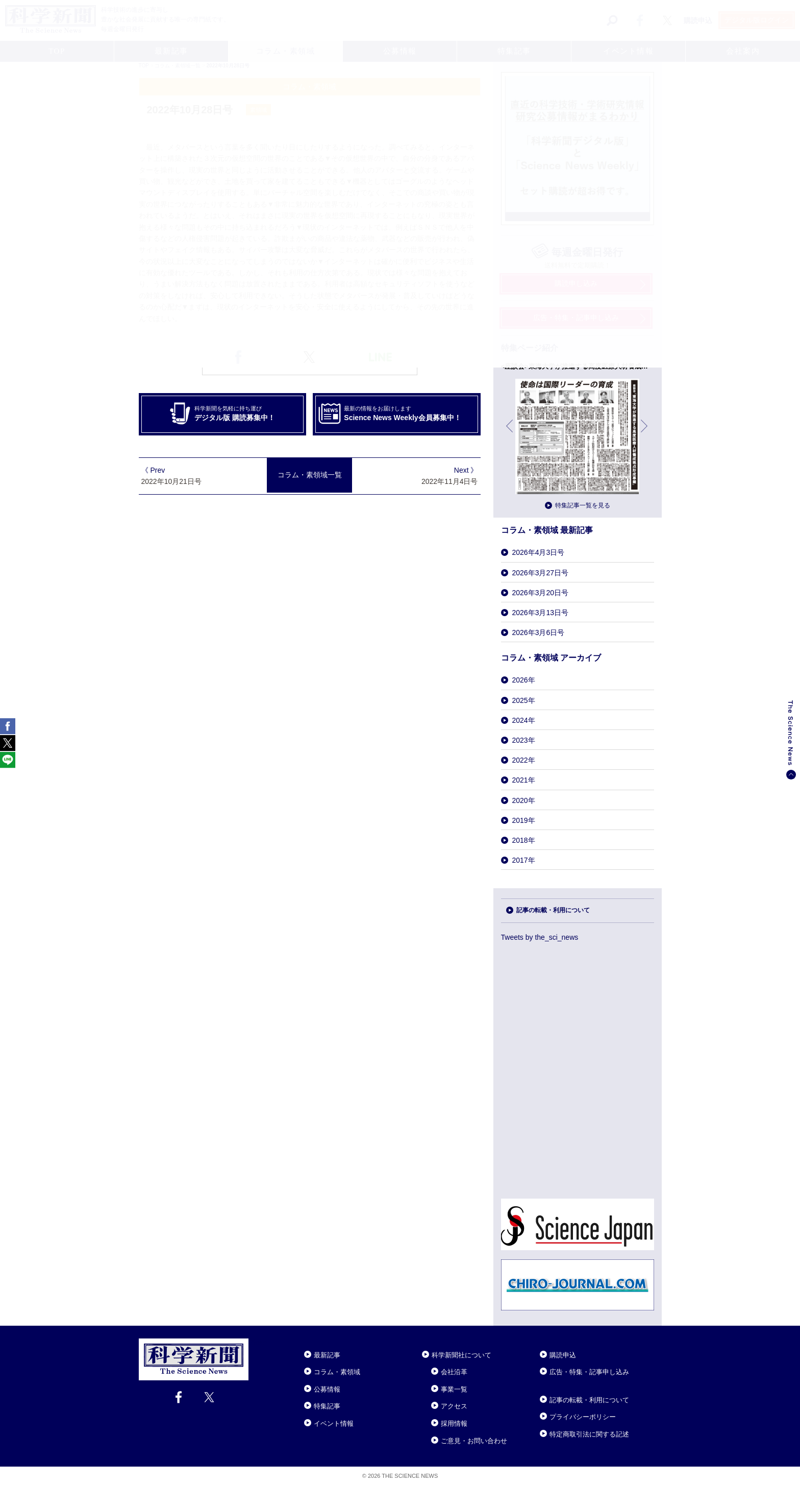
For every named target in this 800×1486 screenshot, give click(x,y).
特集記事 (327, 1406)
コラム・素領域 (337, 1372)
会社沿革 (454, 1372)
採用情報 (454, 1423)
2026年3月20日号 (540, 593)
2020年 (523, 800)
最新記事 (327, 1355)
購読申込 (562, 1355)
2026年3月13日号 (540, 612)
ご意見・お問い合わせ (474, 1441)
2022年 (523, 760)
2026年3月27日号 (540, 573)
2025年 (523, 700)
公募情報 (327, 1389)
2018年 (523, 840)
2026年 (523, 680)
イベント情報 (334, 1423)
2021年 (523, 780)
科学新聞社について (461, 1355)
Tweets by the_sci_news (540, 937)
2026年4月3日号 (538, 552)
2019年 (523, 820)
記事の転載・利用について (553, 910)
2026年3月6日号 (538, 632)
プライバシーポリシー (582, 1417)
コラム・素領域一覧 (310, 475)
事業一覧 (454, 1389)
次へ (645, 434)
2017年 (523, 860)
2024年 (523, 720)
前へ (510, 434)
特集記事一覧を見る (582, 505)
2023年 (523, 740)
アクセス (454, 1406)
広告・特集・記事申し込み (589, 1372)
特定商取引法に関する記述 (589, 1434)
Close (257, 1342)
